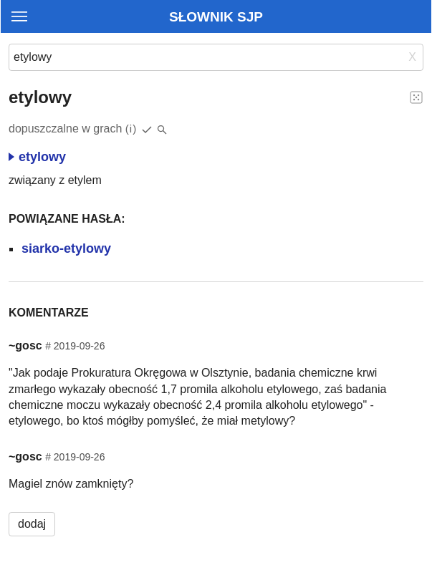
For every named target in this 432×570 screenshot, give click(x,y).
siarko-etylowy (66, 248)
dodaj (32, 524)
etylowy (37, 157)
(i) (131, 128)
